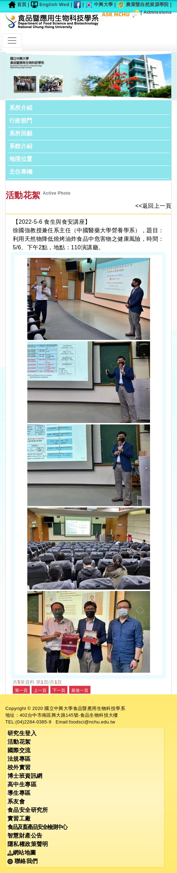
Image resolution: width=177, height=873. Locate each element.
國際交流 (19, 750)
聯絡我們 (22, 861)
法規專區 (19, 759)
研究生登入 (22, 733)
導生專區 (19, 793)
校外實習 (19, 767)
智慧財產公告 (24, 836)
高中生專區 (22, 784)
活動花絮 (19, 742)
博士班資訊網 (24, 776)
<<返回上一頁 (153, 206)
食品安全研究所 (27, 810)
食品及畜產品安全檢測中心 (37, 827)
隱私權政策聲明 (27, 844)
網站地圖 (21, 853)
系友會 (16, 801)
